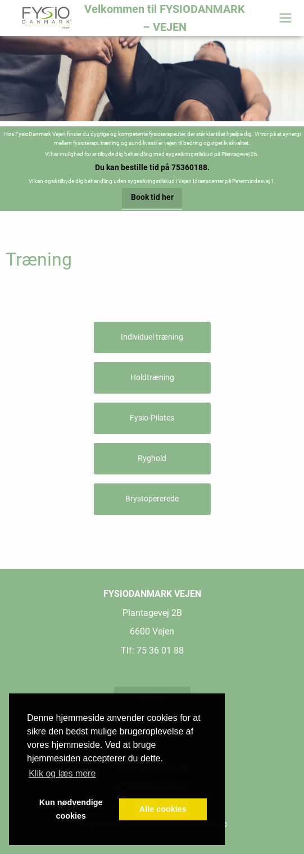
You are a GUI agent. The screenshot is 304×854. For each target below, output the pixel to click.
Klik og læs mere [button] (62, 773)
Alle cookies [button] (163, 809)
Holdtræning (152, 377)
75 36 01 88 (160, 650)
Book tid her (152, 197)
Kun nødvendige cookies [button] (71, 809)
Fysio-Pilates (152, 418)
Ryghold (152, 458)
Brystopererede (152, 499)
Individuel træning (152, 337)
